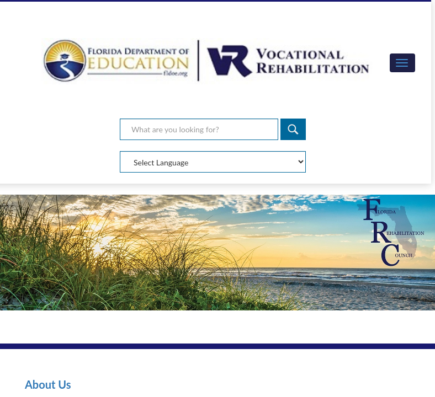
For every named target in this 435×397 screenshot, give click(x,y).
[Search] (293, 129)
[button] (402, 62)
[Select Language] (213, 162)
